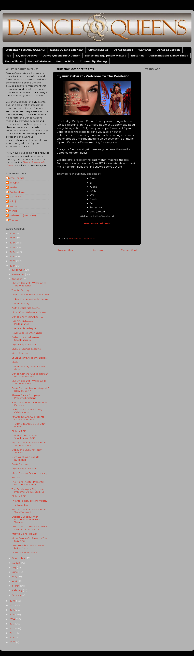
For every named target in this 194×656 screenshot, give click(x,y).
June (15, 572)
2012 (12, 628)
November (18, 274)
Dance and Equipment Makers (105, 55)
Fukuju (13, 201)
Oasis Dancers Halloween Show (30, 294)
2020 (12, 261)
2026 (12, 233)
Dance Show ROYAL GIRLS (27, 316)
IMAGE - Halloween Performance (23, 322)
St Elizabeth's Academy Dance (29, 357)
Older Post (129, 250)
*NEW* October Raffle (24, 552)
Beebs (13, 187)
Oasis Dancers (20, 464)
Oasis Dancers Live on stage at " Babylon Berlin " (30, 389)
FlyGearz (16, 477)
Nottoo (13, 206)
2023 (12, 247)
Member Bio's (65, 61)
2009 (12, 642)
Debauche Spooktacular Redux (30, 299)
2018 (12, 600)
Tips (8, 55)
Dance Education (168, 49)
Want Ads (144, 49)
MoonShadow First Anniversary (30, 473)
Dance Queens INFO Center (61, 55)
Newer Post (66, 250)
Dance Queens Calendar (66, 49)
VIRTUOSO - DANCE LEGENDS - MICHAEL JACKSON (30, 528)
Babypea (14, 182)
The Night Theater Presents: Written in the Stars (28, 483)
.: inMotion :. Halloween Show (29, 312)
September (19, 558)
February (17, 590)
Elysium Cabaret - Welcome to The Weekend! (29, 284)
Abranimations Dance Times (168, 55)
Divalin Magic (17, 192)
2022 (12, 252)
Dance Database (39, 61)
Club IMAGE (19, 431)
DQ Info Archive (26, 55)
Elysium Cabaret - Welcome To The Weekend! (29, 382)
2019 (12, 265)
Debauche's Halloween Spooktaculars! (25, 338)
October (17, 279)
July (14, 567)
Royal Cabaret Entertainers (27, 332)
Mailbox (16, 362)
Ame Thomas (16, 178)
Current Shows (98, 49)
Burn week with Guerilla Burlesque (25, 458)
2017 (12, 605)
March (16, 585)
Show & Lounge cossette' (26, 348)
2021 (12, 256)
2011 (12, 633)
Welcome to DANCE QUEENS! (25, 49)
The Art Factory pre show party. (30, 500)
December (18, 269)
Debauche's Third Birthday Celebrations (27, 411)
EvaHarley (15, 196)
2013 (12, 623)
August (16, 562)
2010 (12, 637)
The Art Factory (20, 290)
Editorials (137, 55)
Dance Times (14, 61)
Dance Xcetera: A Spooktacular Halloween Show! (30, 375)
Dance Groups (123, 49)
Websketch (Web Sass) (22, 215)
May (15, 576)
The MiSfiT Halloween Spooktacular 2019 (24, 437)
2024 (12, 242)
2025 (12, 238)
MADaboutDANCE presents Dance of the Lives (28, 418)
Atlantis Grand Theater (24, 533)
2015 (12, 614)
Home (98, 250)
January (17, 595)
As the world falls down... (26, 308)
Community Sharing (93, 61)
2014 (12, 619)
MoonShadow (20, 353)
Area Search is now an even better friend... (28, 546)
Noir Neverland (20, 505)
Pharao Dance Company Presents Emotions (26, 396)
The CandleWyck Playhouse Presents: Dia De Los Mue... (29, 490)
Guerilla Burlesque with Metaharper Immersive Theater (26, 519)
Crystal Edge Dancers (24, 344)
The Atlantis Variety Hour (26, 328)
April (15, 581)
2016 (12, 609)
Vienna (13, 210)
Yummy (13, 220)
